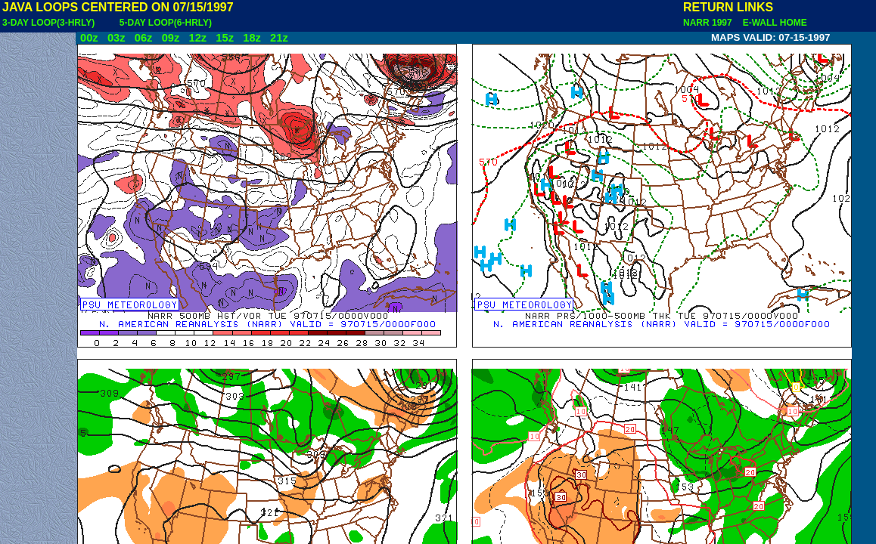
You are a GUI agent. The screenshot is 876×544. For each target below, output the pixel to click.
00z (89, 38)
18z (252, 38)
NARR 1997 (709, 22)
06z (144, 38)
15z (225, 38)
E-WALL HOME (772, 22)
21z (279, 38)
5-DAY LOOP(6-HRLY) (166, 22)
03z (116, 38)
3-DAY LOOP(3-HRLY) (48, 22)
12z (197, 38)
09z (171, 38)
